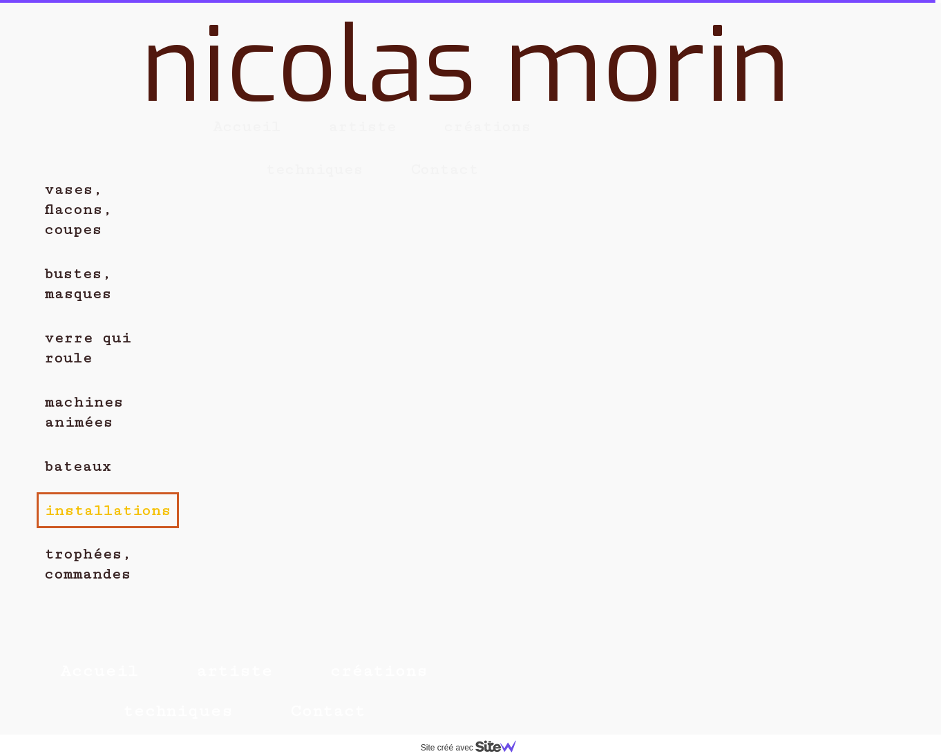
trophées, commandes (87, 564)
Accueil (99, 671)
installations (107, 510)
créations (379, 671)
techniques (178, 711)
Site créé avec (474, 748)
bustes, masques (77, 283)
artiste (234, 671)
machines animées (83, 412)
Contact (327, 711)
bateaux (77, 466)
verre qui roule (87, 348)
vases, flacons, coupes (78, 209)
